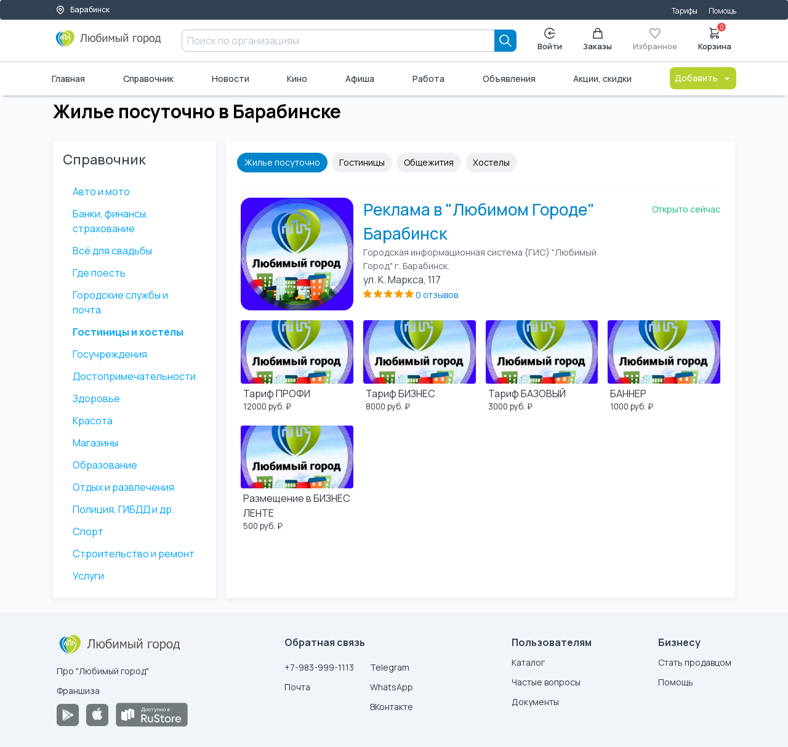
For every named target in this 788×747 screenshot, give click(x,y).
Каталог (528, 662)
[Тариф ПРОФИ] (297, 368)
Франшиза (78, 691)
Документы (535, 702)
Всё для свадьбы (112, 250)
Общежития (429, 162)
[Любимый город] (109, 43)
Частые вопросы (546, 682)
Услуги (88, 576)
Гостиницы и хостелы (128, 332)
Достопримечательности (134, 376)
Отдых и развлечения (123, 487)
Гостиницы (362, 162)
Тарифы (685, 11)
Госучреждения (110, 354)
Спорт (88, 531)
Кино (297, 78)
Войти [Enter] (549, 40)
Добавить (703, 78)
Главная (68, 78)
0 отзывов (437, 295)
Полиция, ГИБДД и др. (123, 509)
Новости (230, 78)
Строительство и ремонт (134, 553)
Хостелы (491, 162)
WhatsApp (391, 687)
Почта (297, 687)
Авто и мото (101, 191)
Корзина (714, 38)
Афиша (359, 78)
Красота (93, 420)
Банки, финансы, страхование (110, 221)
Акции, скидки (602, 78)
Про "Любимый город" (103, 671)
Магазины (95, 443)
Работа (428, 78)
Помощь (722, 11)
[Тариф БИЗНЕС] (419, 368)
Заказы (597, 40)
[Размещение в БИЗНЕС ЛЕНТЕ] (297, 481)
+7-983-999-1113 (319, 667)
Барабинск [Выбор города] (82, 9)
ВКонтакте (391, 707)
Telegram (389, 667)
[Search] (505, 41)
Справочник (148, 78)
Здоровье (96, 398)
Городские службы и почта (120, 302)
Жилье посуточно (282, 162)
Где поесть (99, 273)
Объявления (509, 78)
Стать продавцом (694, 662)
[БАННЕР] (664, 368)
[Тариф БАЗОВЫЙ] (542, 368)
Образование (105, 465)
